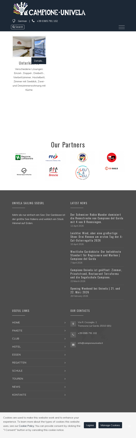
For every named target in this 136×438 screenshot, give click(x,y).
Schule (17, 370)
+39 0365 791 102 (45, 21)
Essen (16, 354)
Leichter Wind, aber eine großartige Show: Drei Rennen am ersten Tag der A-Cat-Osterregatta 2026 (96, 236)
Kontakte (19, 394)
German (22, 21)
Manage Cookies (110, 425)
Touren (17, 378)
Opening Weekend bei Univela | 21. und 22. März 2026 (95, 290)
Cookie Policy (26, 425)
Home (16, 322)
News (16, 386)
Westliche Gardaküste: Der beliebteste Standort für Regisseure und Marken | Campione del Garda (95, 255)
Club (15, 338)
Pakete (17, 330)
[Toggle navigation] (121, 27)
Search (17, 26)
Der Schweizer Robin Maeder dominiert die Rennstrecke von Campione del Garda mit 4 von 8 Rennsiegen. (96, 218)
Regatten (19, 362)
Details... (39, 60)
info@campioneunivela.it (90, 343)
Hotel (16, 346)
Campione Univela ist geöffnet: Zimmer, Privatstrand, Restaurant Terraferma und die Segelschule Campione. (96, 273)
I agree (90, 425)
